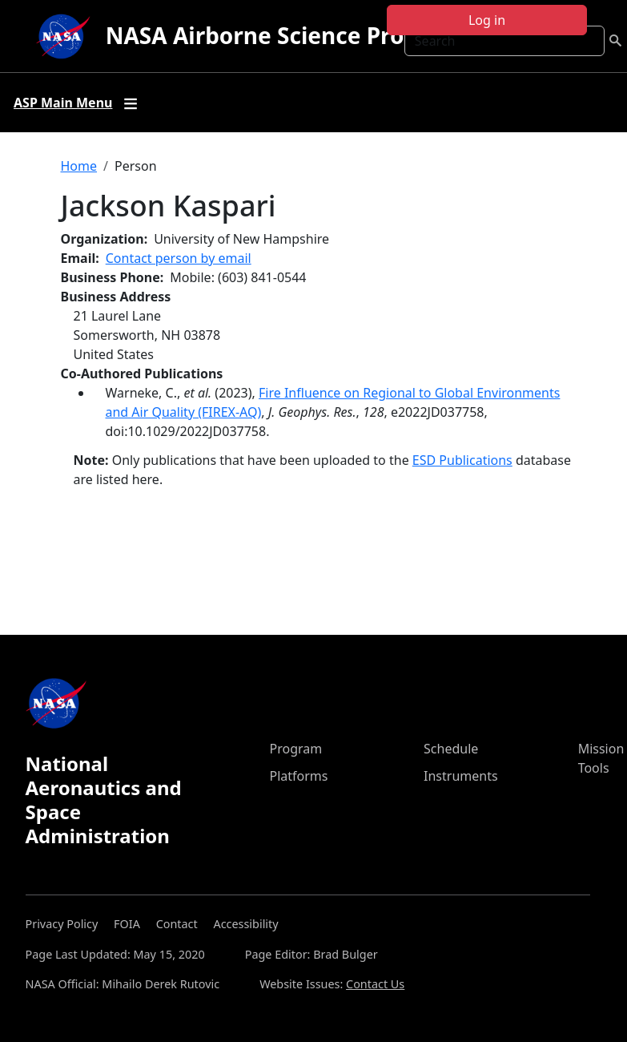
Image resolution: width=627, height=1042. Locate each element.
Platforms (299, 776)
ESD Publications (462, 460)
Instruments (461, 776)
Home (79, 166)
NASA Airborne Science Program (285, 35)
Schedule (451, 748)
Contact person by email (178, 258)
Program (296, 748)
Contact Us (375, 984)
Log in (486, 20)
